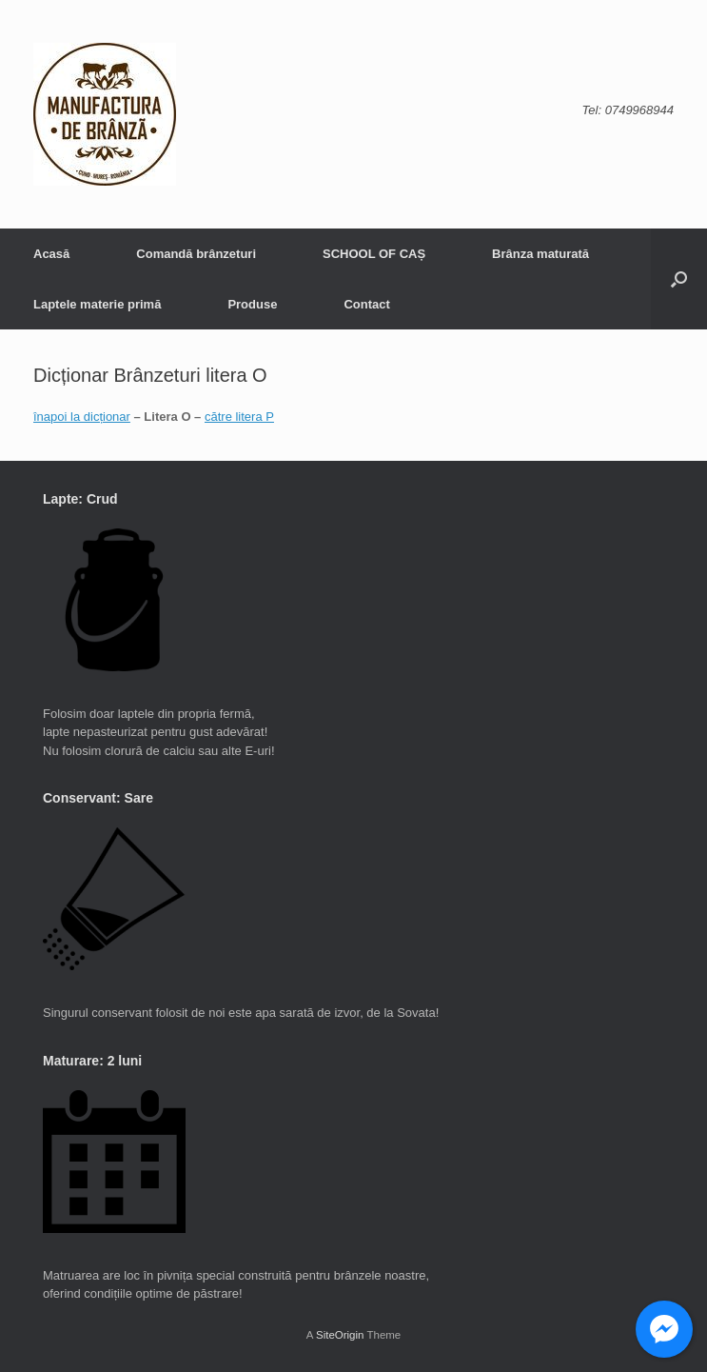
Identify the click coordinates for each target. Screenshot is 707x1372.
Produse (252, 304)
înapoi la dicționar (81, 416)
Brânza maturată (540, 254)
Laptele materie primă (97, 304)
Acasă (51, 254)
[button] (679, 279)
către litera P (239, 416)
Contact (366, 304)
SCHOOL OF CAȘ (374, 254)
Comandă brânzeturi (196, 254)
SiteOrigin (340, 1335)
